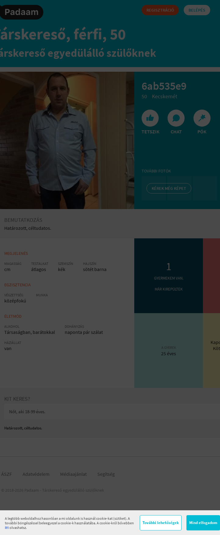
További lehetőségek (160, 522)
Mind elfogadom (203, 522)
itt (7, 527)
